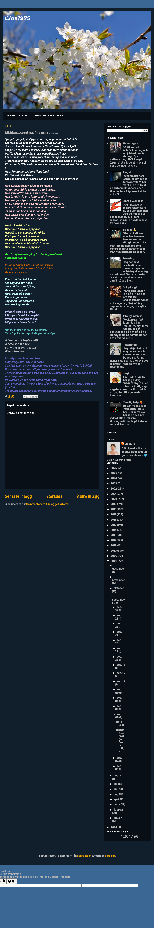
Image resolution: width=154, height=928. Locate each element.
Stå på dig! (130, 287)
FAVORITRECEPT (49, 115)
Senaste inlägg (18, 496)
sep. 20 (118, 658)
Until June (120, 723)
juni (116, 789)
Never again (130, 143)
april (117, 799)
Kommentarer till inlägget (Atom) (47, 504)
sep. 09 (118, 691)
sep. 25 (118, 625)
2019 (114, 504)
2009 (114, 555)
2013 (114, 535)
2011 (113, 545)
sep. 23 (118, 641)
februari (119, 809)
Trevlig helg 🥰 (133, 402)
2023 (114, 483)
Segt (126, 373)
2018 (114, 509)
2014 (114, 530)
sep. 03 (118, 767)
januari (118, 818)
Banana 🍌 (129, 229)
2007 (114, 827)
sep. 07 (118, 707)
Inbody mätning (133, 316)
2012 (114, 540)
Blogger (110, 855)
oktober (119, 588)
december (118, 568)
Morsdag (128, 258)
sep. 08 (118, 699)
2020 (114, 499)
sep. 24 (118, 633)
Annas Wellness (133, 201)
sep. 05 (118, 715)
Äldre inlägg (88, 496)
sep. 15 (121, 673)
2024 (114, 478)
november (118, 580)
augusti (118, 775)
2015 (114, 524)
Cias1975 (17, 18)
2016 (114, 519)
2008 (114, 561)
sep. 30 (118, 608)
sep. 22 (118, 649)
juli (116, 783)
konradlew (84, 855)
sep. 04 (118, 759)
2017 (114, 514)
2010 (114, 550)
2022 (114, 488)
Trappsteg (130, 344)
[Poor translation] (12, 881)
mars (117, 804)
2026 (114, 468)
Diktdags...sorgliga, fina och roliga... (120, 740)
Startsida (17, 115)
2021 (114, 493)
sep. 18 (121, 664)
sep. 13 (121, 681)
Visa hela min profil (119, 459)
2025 (114, 473)
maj (116, 794)
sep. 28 (118, 617)
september (118, 601)
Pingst (127, 172)
